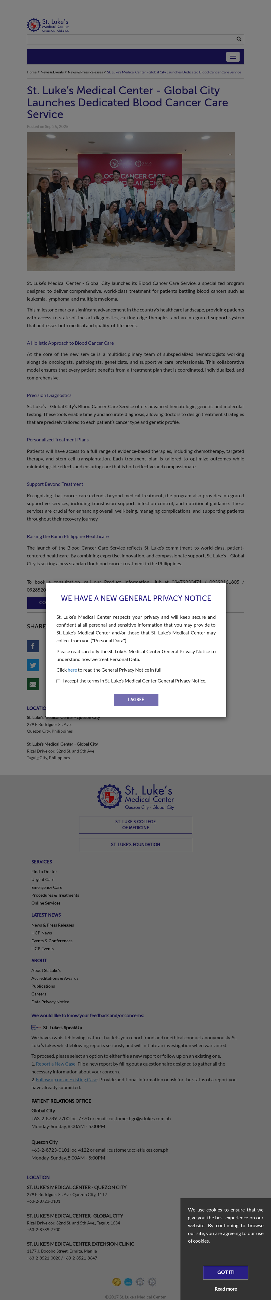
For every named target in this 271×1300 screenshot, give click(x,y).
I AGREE (136, 700)
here (72, 670)
